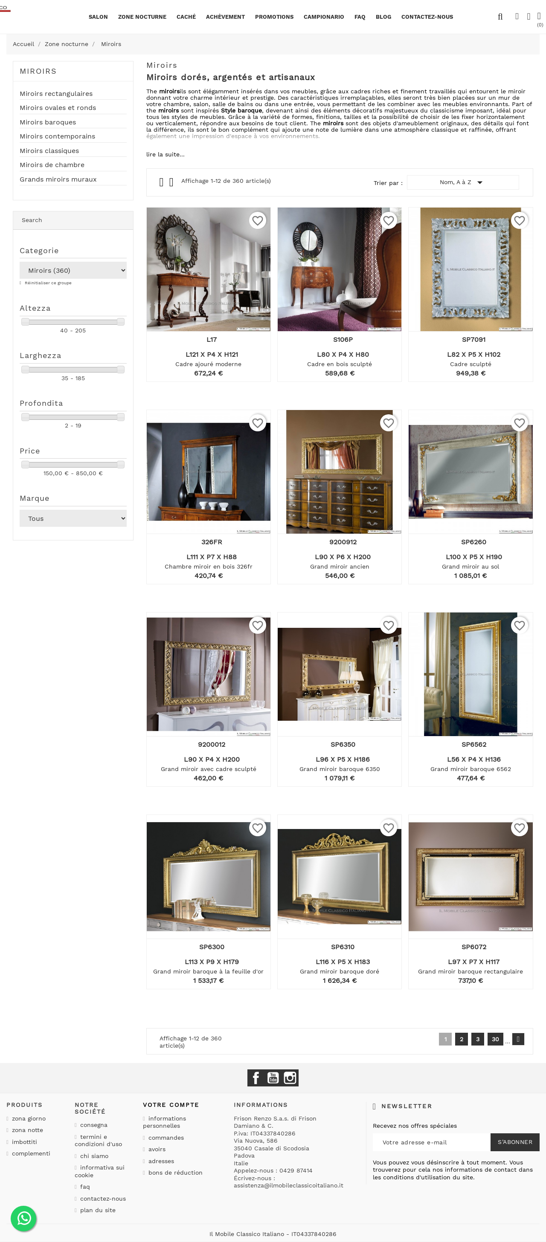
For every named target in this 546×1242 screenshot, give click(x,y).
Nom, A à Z (463, 182)
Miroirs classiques (49, 151)
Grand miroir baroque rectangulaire (470, 971)
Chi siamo (93, 1155)
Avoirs (156, 1149)
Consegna (92, 1124)
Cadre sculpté (470, 364)
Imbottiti (23, 1141)
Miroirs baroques (48, 122)
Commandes (165, 1137)
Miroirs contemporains (57, 136)
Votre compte (171, 1104)
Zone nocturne (142, 17)
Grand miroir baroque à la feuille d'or (208, 971)
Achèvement (225, 17)
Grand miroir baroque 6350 (339, 768)
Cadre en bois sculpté (339, 364)
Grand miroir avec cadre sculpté (208, 768)
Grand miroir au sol (470, 566)
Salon (98, 17)
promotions (274, 17)
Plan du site (97, 1210)
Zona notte (26, 1129)
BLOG (383, 17)
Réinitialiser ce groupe (47, 282)
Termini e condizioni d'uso (98, 1140)
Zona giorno (28, 1118)
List (172, 184)
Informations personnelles (164, 1122)
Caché (186, 17)
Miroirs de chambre (52, 165)
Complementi (30, 1153)
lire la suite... (165, 154)
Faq (360, 17)
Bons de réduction (174, 1172)
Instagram (290, 1077)
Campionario (324, 17)
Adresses (160, 1161)
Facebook (255, 1077)
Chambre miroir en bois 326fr (209, 566)
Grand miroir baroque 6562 (470, 768)
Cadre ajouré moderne (208, 364)
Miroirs (38, 70)
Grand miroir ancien (339, 566)
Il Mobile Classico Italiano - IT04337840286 (273, 1233)
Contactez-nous (102, 1198)
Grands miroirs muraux (58, 179)
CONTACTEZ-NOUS (427, 17)
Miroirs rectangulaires (56, 94)
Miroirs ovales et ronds (58, 108)
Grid (162, 182)
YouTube (273, 1077)
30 (495, 1039)
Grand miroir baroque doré (339, 971)
